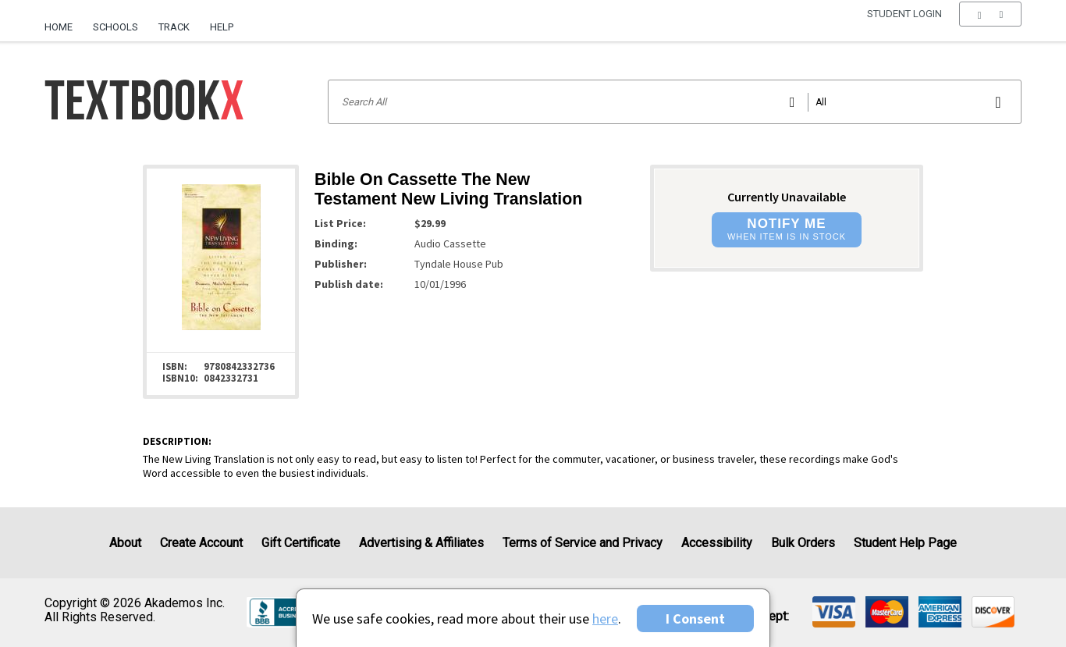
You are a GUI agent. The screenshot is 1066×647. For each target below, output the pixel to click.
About (125, 542)
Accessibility (716, 542)
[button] (990, 27)
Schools (115, 27)
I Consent (695, 618)
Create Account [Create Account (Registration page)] (201, 542)
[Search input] (674, 102)
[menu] (990, 27)
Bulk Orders (803, 542)
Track (174, 27)
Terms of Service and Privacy (583, 542)
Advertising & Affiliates (421, 542)
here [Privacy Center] (605, 618)
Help (221, 27)
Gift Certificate (300, 542)
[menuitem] (63, 21)
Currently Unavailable (786, 196)
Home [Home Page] (58, 27)
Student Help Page (905, 542)
